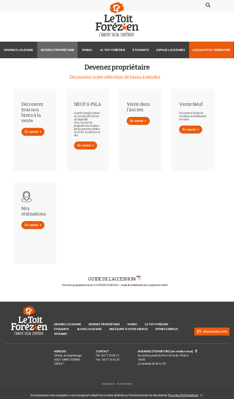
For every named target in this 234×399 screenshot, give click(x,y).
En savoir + (33, 132)
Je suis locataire (88, 329)
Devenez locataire (18, 50)
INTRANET (60, 334)
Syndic (87, 50)
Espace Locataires (170, 50)
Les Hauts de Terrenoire (211, 50)
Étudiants (141, 50)
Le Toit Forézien (112, 50)
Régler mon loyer (212, 331)
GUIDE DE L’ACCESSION (114, 279)
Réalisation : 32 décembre (117, 384)
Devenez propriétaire (57, 50)
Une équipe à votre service (128, 329)
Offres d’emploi (166, 329)
